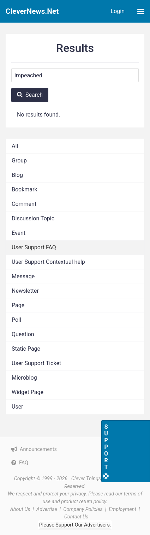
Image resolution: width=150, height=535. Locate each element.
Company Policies (82, 509)
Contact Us (76, 517)
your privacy (73, 494)
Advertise (46, 509)
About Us (20, 509)
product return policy (83, 502)
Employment (122, 509)
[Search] (75, 75)
